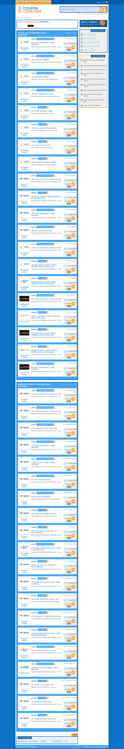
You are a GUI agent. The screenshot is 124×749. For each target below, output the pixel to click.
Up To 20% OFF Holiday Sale (42, 685)
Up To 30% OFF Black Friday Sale (45, 599)
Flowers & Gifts (57, 741)
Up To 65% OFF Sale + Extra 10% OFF (46, 299)
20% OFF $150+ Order (40, 60)
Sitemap (105, 746)
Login (103, 2)
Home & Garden (33, 741)
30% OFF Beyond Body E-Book (43, 650)
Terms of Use (92, 746)
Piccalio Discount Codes (92, 42)
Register (98, 2)
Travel (66, 741)
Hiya (95, 65)
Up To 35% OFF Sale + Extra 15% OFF (46, 411)
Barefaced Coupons (90, 38)
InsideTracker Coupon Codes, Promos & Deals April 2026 (44, 351)
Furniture (43, 741)
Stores (19, 2)
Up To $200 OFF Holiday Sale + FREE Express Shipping (46, 634)
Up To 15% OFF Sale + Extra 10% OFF (46, 248)
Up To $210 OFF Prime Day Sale (43, 514)
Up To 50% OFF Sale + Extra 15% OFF (46, 179)
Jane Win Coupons (89, 50)
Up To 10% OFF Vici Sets (41, 145)
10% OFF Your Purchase (41, 231)
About (40, 2)
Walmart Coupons (90, 34)
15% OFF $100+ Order (40, 77)
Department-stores (22, 741)
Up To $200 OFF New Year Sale (43, 719)
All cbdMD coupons (24, 673)
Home (17, 17)
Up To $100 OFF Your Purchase (44, 428)
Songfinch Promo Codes (92, 46)
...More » (59, 47)
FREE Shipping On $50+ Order (43, 162)
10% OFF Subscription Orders (44, 128)
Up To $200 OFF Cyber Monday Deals (46, 616)
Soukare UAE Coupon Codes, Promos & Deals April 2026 (43, 334)
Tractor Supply (100, 13)
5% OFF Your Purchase (41, 480)
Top (74, 735)
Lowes (106, 13)
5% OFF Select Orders (40, 497)
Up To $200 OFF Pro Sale (41, 702)
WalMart (91, 13)
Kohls (95, 13)
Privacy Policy (99, 746)
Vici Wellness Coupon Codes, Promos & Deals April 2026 (44, 266)
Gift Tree (87, 13)
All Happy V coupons (24, 321)
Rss (107, 2)
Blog (47, 2)
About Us (86, 746)
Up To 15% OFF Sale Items (42, 111)
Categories (30, 2)
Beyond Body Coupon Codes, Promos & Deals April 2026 (43, 283)
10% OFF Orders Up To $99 (42, 94)
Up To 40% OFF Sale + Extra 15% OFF (46, 394)
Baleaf (94, 69)
